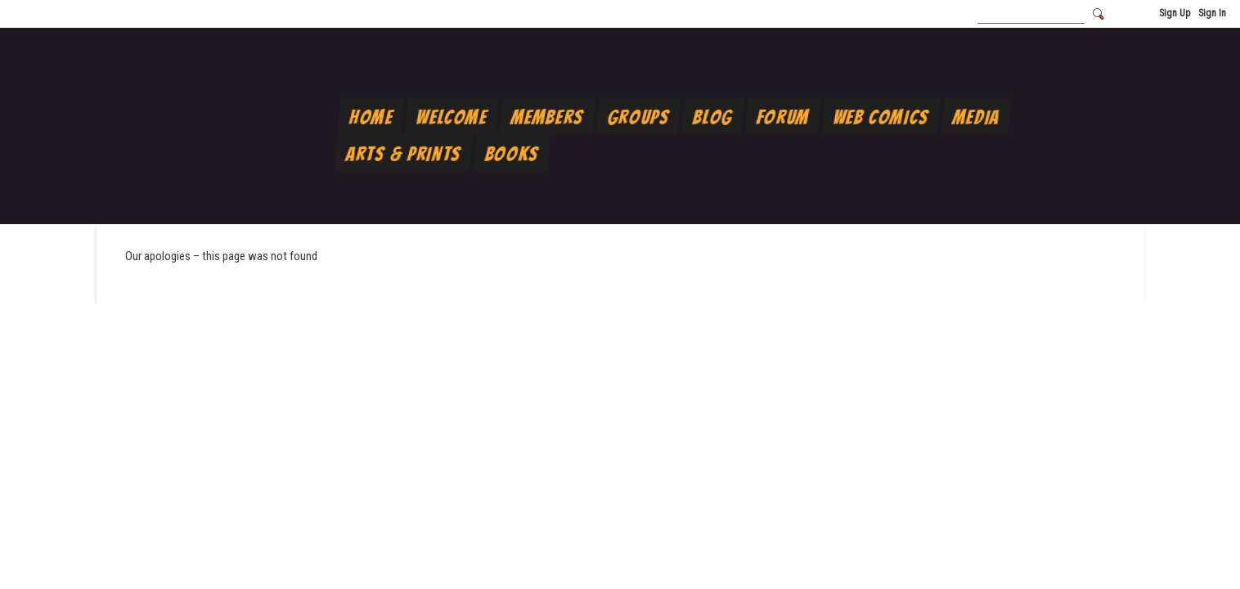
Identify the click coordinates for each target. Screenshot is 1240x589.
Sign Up (1174, 13)
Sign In (1212, 13)
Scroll (1199, 549)
